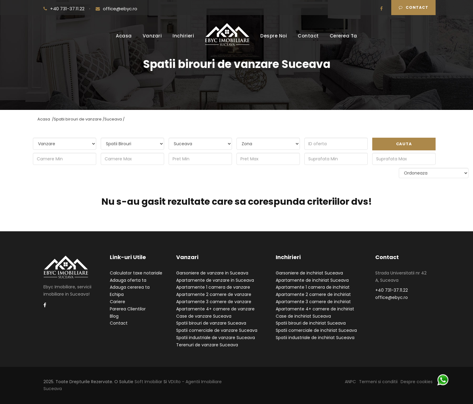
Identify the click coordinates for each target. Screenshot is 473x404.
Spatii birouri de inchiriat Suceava (311, 323)
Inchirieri (183, 36)
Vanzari (152, 36)
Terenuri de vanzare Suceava (207, 345)
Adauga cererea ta (130, 287)
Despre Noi (273, 36)
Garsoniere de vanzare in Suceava (212, 273)
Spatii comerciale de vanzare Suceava (216, 330)
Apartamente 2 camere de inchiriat (313, 294)
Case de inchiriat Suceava (303, 316)
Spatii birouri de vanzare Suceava (211, 323)
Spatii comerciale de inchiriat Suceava (316, 330)
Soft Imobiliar (148, 382)
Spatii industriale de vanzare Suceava (215, 338)
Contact (413, 7)
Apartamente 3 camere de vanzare (213, 302)
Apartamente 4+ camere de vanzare (215, 309)
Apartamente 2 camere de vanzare (213, 294)
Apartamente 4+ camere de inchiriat (315, 309)
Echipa (117, 294)
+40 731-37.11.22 (64, 8)
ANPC (350, 382)
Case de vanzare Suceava (203, 316)
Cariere (117, 302)
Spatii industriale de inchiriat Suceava (315, 338)
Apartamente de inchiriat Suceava (312, 280)
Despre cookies (417, 382)
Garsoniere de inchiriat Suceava (309, 273)
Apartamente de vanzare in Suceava (215, 280)
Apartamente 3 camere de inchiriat (313, 302)
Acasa (124, 36)
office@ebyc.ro (116, 8)
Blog (114, 316)
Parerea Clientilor (128, 309)
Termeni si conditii (378, 382)
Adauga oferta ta (128, 280)
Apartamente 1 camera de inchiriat (313, 287)
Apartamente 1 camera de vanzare (213, 287)
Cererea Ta (343, 36)
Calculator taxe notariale (136, 273)
